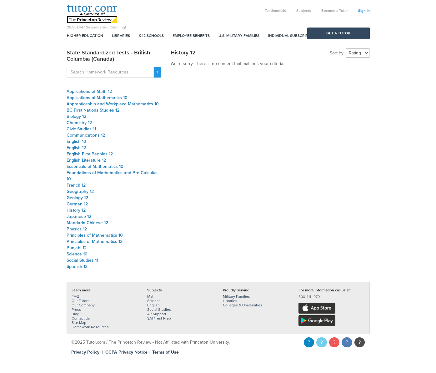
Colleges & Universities (242, 305)
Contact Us (81, 318)
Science (154, 301)
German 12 (77, 204)
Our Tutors (80, 301)
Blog (75, 314)
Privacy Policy (85, 352)
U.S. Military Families (238, 35)
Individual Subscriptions (293, 35)
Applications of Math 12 (89, 91)
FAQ (75, 296)
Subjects (303, 10)
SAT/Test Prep (159, 318)
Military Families (236, 296)
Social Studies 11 (82, 260)
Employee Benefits (191, 35)
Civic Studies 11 (81, 129)
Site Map (79, 322)
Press (76, 309)
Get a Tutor (338, 33)
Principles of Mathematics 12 (95, 241)
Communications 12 (86, 135)
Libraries (121, 35)
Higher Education (85, 35)
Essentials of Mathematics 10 (95, 166)
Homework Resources (90, 327)
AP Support (156, 314)
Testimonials (275, 10)
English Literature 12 (86, 160)
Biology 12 (76, 116)
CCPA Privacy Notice (126, 352)
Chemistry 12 (79, 122)
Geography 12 (80, 191)
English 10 (76, 141)
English (153, 305)
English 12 (76, 147)
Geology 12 (77, 197)
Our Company (83, 305)
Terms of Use (165, 352)
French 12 (76, 185)
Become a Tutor (334, 10)
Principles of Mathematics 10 (95, 235)
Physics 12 (77, 229)
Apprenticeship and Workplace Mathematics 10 (113, 104)
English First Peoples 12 (90, 154)
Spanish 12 (77, 266)
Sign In (364, 10)
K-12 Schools (151, 35)
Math (151, 296)
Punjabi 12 (77, 247)
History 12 (76, 210)
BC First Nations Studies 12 (93, 110)
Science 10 (77, 254)
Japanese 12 (79, 216)
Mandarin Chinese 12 (87, 222)
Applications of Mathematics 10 (97, 97)
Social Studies (159, 309)
